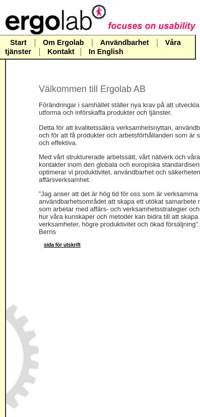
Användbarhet (124, 42)
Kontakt (61, 52)
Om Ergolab (64, 42)
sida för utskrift (62, 245)
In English (106, 52)
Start (18, 42)
